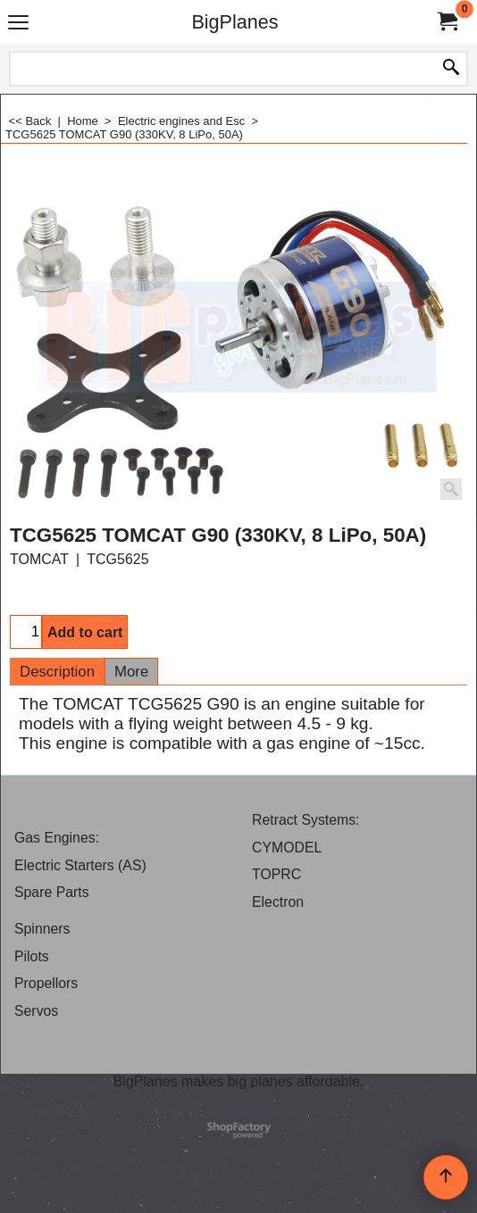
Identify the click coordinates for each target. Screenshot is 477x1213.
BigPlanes (234, 22)
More (131, 671)
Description (57, 671)
